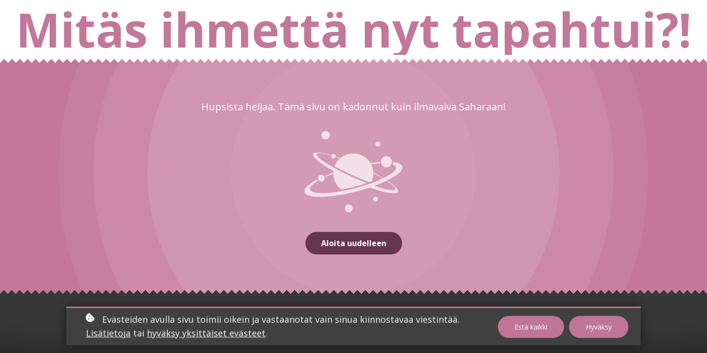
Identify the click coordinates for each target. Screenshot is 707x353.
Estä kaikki (531, 327)
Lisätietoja (108, 334)
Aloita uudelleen (353, 243)
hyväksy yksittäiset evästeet (206, 334)
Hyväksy (599, 327)
